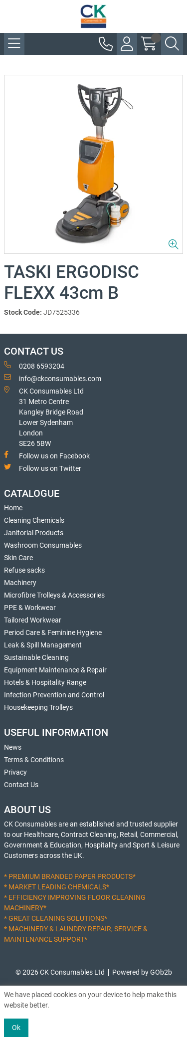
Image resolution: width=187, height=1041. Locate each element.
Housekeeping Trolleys (38, 707)
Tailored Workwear (32, 620)
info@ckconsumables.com (52, 378)
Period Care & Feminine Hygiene (53, 632)
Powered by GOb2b (142, 972)
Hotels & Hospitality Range (45, 682)
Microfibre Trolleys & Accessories (54, 595)
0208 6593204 (34, 365)
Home (13, 508)
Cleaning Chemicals (34, 520)
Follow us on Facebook (47, 455)
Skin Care (18, 558)
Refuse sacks (24, 570)
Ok (16, 1028)
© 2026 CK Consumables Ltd (60, 972)
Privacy (15, 772)
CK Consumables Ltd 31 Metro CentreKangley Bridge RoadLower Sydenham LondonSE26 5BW (44, 416)
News (12, 747)
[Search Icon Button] (172, 44)
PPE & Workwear (30, 608)
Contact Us (21, 785)
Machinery (20, 583)
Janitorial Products (33, 533)
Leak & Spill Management (43, 645)
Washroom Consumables (43, 545)
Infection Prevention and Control (54, 695)
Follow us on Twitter (42, 467)
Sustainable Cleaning (36, 657)
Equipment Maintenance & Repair (55, 670)
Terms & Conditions (34, 760)
